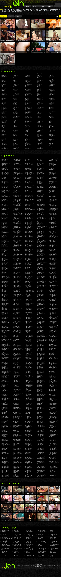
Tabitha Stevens (52, 339)
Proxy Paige (39, 454)
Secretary (39, 143)
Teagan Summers (53, 358)
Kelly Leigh (27, 350)
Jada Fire (27, 176)
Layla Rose (27, 449)
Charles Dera (16, 232)
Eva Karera (15, 397)
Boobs (2, 125)
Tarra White (51, 346)
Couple (14, 90)
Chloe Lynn (15, 253)
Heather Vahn (16, 458)
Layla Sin (27, 451)
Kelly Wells (27, 355)
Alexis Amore (4, 210)
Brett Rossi (3, 449)
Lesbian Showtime (42, 551)
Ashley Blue (3, 346)
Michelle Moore (40, 305)
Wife (50, 140)
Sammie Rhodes (53, 212)
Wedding (51, 136)
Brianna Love (4, 457)
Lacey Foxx (27, 422)
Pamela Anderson (41, 427)
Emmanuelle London (17, 382)
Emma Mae (15, 380)
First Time (15, 142)
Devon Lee (15, 344)
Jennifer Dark (28, 222)
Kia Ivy (26, 368)
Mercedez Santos (41, 287)
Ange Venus (3, 285)
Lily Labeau (39, 168)
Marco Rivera (40, 248)
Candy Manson (16, 182)
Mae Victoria (40, 237)
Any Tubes (3, 556)
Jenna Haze (27, 215)
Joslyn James (28, 273)
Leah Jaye (27, 454)
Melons (38, 76)
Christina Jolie (16, 259)
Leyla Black (39, 159)
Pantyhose (39, 107)
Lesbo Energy (41, 554)
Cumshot (15, 97)
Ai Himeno (3, 177)
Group (26, 97)
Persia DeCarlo (40, 439)
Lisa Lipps (39, 177)
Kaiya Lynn (27, 293)
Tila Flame (51, 386)
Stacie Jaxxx (52, 311)
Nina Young (39, 412)
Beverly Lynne (4, 415)
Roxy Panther (52, 191)
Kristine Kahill (28, 402)
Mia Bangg (39, 289)
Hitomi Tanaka (16, 466)
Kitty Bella (27, 388)
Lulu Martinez (40, 214)
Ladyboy (27, 133)
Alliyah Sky (3, 244)
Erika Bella (15, 390)
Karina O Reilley (28, 303)
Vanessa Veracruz (53, 420)
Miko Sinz (39, 312)
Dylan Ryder (16, 367)
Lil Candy (39, 164)
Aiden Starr (3, 181)
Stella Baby (51, 314)
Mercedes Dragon (41, 285)
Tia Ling (51, 375)
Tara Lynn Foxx (52, 345)
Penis (38, 109)
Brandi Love (3, 439)
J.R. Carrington (28, 174)
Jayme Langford (28, 206)
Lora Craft (39, 200)
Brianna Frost (4, 454)
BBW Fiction (28, 541)
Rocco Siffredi (52, 181)
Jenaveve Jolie (28, 213)
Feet (14, 135)
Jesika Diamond (28, 231)
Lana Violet (27, 434)
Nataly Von (39, 366)
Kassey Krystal (28, 313)
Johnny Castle (28, 264)
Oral (38, 98)
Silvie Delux (51, 272)
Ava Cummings (4, 381)
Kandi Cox (27, 294)
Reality (38, 131)
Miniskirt (39, 80)
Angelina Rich (4, 305)
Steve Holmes (52, 318)
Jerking (26, 124)
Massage (27, 148)
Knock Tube (16, 533)
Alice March (3, 226)
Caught (2, 143)
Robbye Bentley (52, 178)
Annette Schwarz (5, 330)
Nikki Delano (40, 400)
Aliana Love (3, 223)
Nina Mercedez (40, 411)
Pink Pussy (39, 449)
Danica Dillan (16, 316)
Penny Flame (40, 435)
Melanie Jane (40, 273)
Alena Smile (3, 195)
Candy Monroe (16, 183)
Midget (38, 77)
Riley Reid (51, 174)
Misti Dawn (39, 329)
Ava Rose (3, 386)
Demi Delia (15, 336)
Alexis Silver (3, 219)
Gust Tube (15, 530)
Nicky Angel (39, 377)
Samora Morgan (52, 214)
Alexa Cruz (3, 201)
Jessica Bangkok (29, 237)
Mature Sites (52, 538)
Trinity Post (51, 398)
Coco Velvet (15, 289)
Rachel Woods (40, 462)
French (26, 79)
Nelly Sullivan (40, 370)
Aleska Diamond (4, 196)
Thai (50, 109)
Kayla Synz (27, 339)
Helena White (16, 461)
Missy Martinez (40, 325)
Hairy (26, 99)
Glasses (27, 91)
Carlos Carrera (16, 192)
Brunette (3, 131)
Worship (51, 143)
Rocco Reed (52, 180)
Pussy (38, 130)
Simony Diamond (53, 278)
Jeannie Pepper (28, 210)
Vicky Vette (51, 438)
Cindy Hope (15, 272)
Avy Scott (3, 389)
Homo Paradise (41, 541)
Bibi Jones (3, 421)
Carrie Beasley (16, 208)
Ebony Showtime (29, 531)
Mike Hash (39, 311)
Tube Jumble (4, 544)
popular (27, 6)
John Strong (27, 263)
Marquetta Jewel (40, 258)
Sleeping (51, 79)
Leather (26, 136)
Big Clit (2, 107)
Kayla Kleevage (28, 337)
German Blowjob (22, 9)
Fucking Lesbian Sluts (6, 538)
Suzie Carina (52, 335)
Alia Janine (3, 222)
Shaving (39, 147)
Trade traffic (40, 564)
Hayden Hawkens (17, 453)
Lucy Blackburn (40, 209)
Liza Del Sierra (40, 183)
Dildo (14, 109)
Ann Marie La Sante (5, 325)
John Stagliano (28, 262)
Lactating (27, 131)
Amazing (3, 80)
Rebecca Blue (52, 159)
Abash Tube (4, 552)
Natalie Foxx (40, 358)
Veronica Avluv (52, 429)
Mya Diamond (40, 345)
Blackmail (3, 117)
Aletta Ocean (4, 198)
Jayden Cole (28, 201)
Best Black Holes (17, 545)
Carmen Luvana (16, 200)
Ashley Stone (4, 355)
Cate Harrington (16, 221)
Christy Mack (16, 266)
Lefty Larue (27, 457)
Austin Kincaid (4, 375)
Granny (26, 95)
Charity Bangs (16, 230)
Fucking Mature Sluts (42, 531)
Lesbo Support (4, 540)
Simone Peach (52, 273)
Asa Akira (3, 341)
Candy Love (15, 181)
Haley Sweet (16, 443)
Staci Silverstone (53, 308)
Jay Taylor (27, 200)
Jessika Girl (27, 251)
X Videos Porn (53, 554)
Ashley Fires (4, 349)
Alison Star (3, 235)
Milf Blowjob (4, 10)
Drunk (14, 118)
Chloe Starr (15, 255)
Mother (38, 85)
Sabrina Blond (52, 198)
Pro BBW (52, 542)
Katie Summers (28, 326)
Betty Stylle (3, 413)
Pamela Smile (40, 429)
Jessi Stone (27, 235)
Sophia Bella (52, 290)
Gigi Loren (15, 426)
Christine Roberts (17, 263)
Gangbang (27, 84)
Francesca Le (16, 408)
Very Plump (52, 545)
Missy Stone (40, 327)
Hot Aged (40, 545)
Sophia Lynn (52, 295)
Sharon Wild (52, 255)
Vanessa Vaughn (53, 418)
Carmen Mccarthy (17, 201)
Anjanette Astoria (5, 322)
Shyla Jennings (52, 266)
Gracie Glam (16, 436)
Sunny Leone (52, 331)
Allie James (3, 237)
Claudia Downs (16, 284)
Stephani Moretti (52, 316)
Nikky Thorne (40, 406)
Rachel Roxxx (40, 458)
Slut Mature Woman (54, 544)
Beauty (2, 103)
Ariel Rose (3, 336)
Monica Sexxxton (41, 337)
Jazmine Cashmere (29, 209)
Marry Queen (40, 260)
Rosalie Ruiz (52, 185)
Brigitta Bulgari (4, 461)
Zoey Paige (51, 474)
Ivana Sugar (27, 171)
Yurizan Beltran (52, 466)
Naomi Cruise (40, 352)
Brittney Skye (16, 158)
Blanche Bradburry (5, 426)
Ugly (50, 121)
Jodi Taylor (27, 259)
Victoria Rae (51, 445)
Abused (2, 75)
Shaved (38, 145)
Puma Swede (40, 456)
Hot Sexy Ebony (29, 534)
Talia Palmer (52, 340)
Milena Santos (40, 313)
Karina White (28, 305)
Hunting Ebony (4, 541)
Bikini (2, 112)
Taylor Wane (52, 355)
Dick (14, 108)
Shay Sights (51, 258)
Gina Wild (15, 430)
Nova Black (39, 417)
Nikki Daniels (40, 399)
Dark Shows (16, 549)
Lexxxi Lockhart (28, 475)
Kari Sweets (27, 300)
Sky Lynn (51, 282)
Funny (26, 81)
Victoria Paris (52, 443)
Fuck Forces (16, 547)
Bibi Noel (3, 422)
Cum (14, 95)
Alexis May (3, 218)
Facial (14, 130)
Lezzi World (40, 534)
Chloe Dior (15, 249)
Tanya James (52, 343)
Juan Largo (27, 275)
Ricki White (51, 169)
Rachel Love (40, 457)
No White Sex (28, 540)
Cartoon (2, 139)
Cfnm (2, 145)
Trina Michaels (52, 395)
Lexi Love (27, 470)
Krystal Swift (28, 409)
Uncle (50, 122)
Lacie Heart (27, 425)
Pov (38, 120)
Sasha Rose (52, 233)
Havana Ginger (16, 452)
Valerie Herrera (52, 407)
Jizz (26, 125)
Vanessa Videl (52, 421)
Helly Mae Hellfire (17, 462)
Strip (50, 95)
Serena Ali (51, 248)
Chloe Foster (16, 250)
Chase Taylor (16, 239)
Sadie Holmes (52, 200)
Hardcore (27, 102)
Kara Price (27, 296)
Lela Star (27, 459)
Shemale (39, 148)
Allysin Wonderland (5, 248)
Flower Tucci (16, 407)
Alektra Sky (3, 194)
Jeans (26, 122)
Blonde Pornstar (30, 9)
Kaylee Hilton (28, 343)
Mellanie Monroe (41, 281)
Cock (14, 81)
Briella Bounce (4, 459)
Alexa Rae (3, 206)
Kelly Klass (27, 349)
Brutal (2, 133)
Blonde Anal (10, 10)
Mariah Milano (40, 251)
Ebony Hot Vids (17, 556)
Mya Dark (39, 344)
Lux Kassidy (39, 219)
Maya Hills (39, 267)
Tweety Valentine (53, 400)
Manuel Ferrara (40, 245)
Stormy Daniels (52, 321)
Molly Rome (39, 334)
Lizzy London (40, 187)
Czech (14, 100)
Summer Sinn (52, 326)
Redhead (39, 133)
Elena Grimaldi (16, 368)
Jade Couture (28, 178)
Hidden (26, 104)
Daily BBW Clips (29, 548)
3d (1, 73)
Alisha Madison (4, 232)
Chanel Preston (16, 227)
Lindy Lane (39, 172)
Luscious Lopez (40, 218)
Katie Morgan (28, 323)
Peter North (39, 443)
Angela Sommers (5, 296)
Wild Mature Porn (54, 548)
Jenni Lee (27, 219)
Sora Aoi (51, 303)
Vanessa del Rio (52, 422)
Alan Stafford (4, 186)
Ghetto (26, 88)
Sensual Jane (52, 246)
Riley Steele (51, 176)
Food (26, 73)
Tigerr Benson (52, 385)
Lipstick (26, 143)
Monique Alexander (41, 340)
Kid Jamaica (27, 373)
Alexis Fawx (3, 214)
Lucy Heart (39, 210)
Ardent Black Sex (17, 544)
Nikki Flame (39, 402)
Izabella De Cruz (29, 172)
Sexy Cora (51, 250)
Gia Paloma (15, 421)
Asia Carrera (4, 363)
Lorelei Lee (39, 203)
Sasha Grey (51, 232)
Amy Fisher (3, 272)
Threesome (51, 111)
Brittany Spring (4, 475)
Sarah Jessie (52, 224)
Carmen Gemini (16, 198)
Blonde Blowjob (7, 9)
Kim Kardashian (28, 381)
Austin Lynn (3, 376)
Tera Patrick (51, 366)
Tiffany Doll (51, 376)
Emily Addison (16, 376)
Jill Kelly (27, 257)
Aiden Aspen (4, 180)
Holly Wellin (15, 471)
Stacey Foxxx (52, 305)
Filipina (14, 139)
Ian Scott (27, 159)
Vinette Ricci (52, 451)
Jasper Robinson (29, 199)
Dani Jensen (16, 314)
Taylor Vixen (51, 354)
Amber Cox (3, 258)
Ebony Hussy (4, 535)
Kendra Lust (27, 359)
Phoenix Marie (40, 447)
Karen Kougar (28, 299)
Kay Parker (27, 332)
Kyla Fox (27, 411)
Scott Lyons (51, 242)
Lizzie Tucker (40, 186)
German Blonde (15, 9)
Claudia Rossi (16, 286)
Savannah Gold (52, 237)
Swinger (51, 102)
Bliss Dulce (3, 427)
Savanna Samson (53, 236)
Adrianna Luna (4, 173)
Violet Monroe (52, 452)
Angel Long (3, 290)
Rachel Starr (40, 459)
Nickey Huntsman (41, 373)
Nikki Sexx (39, 404)
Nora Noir (39, 415)
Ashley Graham (4, 352)
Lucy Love (39, 213)
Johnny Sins (27, 267)
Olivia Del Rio (40, 421)
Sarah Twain (52, 228)
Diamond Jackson (17, 349)
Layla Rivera (28, 448)
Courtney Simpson (17, 295)
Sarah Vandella (52, 230)
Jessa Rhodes (28, 232)
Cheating (3, 147)
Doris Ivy (15, 363)
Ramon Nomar (40, 467)
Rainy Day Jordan (41, 466)
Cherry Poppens (16, 244)
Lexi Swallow (28, 471)
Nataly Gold (39, 364)
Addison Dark (4, 164)
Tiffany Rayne (52, 380)
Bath (2, 97)
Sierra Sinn (51, 269)
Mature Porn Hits (29, 537)
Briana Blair (3, 452)
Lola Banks (39, 190)
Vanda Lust (51, 412)
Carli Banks (15, 191)
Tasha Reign (52, 348)
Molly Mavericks (40, 332)
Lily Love (39, 169)
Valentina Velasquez (53, 406)
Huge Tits (41, 10)
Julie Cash (27, 282)
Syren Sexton (52, 337)
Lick (26, 140)
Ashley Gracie (4, 350)
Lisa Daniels (40, 176)
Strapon (51, 93)
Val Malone (51, 402)
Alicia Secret (4, 230)
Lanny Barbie (28, 436)
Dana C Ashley (16, 307)
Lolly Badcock (40, 194)
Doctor (14, 112)
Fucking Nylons (41, 535)
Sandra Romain (52, 215)
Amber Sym (3, 264)
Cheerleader (4, 148)
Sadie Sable (51, 201)
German (27, 86)
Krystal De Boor (28, 406)
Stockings (51, 91)
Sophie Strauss (52, 302)
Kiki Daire (27, 377)
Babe (2, 93)
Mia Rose (39, 296)
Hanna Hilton (16, 447)
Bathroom (3, 98)
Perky (38, 111)
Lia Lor (38, 162)
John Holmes (28, 260)
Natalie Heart (40, 359)
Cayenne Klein (16, 223)
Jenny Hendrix (28, 226)
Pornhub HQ (16, 552)
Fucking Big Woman (30, 555)
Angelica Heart (4, 303)
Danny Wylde (16, 321)
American (3, 81)
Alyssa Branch (4, 251)
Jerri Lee (27, 230)
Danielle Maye (16, 318)
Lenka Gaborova (29, 462)
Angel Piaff (3, 291)
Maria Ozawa (40, 250)
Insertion (27, 116)
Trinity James (52, 397)
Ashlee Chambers (5, 345)
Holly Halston (16, 467)
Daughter (15, 104)
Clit (13, 76)
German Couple (45, 9)
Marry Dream (40, 259)
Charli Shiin (15, 235)
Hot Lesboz (40, 547)
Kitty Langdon (28, 390)
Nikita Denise (40, 393)
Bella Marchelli (4, 404)
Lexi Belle (27, 465)
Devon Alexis (16, 343)
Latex (26, 134)
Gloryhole (27, 93)
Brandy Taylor (4, 443)
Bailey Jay (3, 393)
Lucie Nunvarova (41, 206)
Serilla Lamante (52, 249)
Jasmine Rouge (28, 196)
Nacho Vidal (39, 349)
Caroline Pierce (16, 205)
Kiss (26, 127)
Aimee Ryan (3, 183)
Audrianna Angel (4, 370)
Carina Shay (16, 189)
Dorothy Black (16, 364)
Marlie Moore (40, 257)
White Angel (51, 458)
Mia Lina (39, 293)
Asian (2, 88)
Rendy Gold (51, 168)
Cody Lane (15, 290)
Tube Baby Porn (17, 542)
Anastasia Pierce (5, 278)
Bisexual (3, 113)
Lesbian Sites (41, 552)
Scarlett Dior (52, 240)
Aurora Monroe (4, 372)
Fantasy (14, 133)
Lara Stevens (28, 438)
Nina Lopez (39, 409)
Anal (2, 82)
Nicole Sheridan (40, 386)
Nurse (38, 91)
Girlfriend (27, 89)
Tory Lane (51, 394)
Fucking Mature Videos (43, 533)
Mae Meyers (40, 236)
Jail (25, 120)
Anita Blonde (4, 314)
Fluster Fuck (28, 530)
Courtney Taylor (16, 296)
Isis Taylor (27, 167)
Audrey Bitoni (4, 367)
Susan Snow (52, 332)
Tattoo (50, 104)
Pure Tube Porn (17, 535)
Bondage (3, 124)
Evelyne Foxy (16, 400)
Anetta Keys (3, 284)
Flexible (14, 148)
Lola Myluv (39, 192)
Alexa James (4, 203)
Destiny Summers (17, 341)
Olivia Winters (40, 424)
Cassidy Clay (16, 217)
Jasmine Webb (28, 198)
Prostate (39, 125)
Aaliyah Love (4, 158)
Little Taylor (39, 180)
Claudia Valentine (17, 287)
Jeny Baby (27, 228)
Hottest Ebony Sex (29, 535)
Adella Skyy (3, 167)
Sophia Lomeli (52, 294)
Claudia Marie (16, 285)
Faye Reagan (16, 404)
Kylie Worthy (28, 417)
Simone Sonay (52, 277)
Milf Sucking (4, 11)
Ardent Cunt (52, 531)
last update (35, 6)
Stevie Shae (51, 320)
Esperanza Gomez (17, 393)
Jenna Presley (28, 218)
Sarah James (52, 223)
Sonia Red (51, 287)
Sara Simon (51, 219)
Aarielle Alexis (4, 159)
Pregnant (39, 121)
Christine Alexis (16, 262)
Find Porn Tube (53, 556)
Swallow (51, 99)
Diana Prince (16, 353)
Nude (38, 90)
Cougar (14, 89)
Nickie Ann (39, 376)
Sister (50, 75)
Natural (38, 88)
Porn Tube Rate (17, 534)
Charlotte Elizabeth (17, 236)
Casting (2, 142)
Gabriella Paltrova (17, 413)
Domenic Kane (16, 357)
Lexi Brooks (27, 467)
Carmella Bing (16, 196)
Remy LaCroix (52, 165)
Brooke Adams (16, 159)
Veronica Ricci (52, 431)
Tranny (50, 117)
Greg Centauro (16, 438)
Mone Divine (40, 335)
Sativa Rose (51, 235)
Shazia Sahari (52, 259)
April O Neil (3, 332)
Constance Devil (16, 291)
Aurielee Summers (5, 371)
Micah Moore (40, 299)
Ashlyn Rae (3, 359)
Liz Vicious (39, 182)
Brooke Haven (16, 162)
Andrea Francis (4, 281)
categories (50, 6)
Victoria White (52, 447)
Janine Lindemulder (29, 192)
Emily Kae (15, 377)
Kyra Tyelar (27, 420)
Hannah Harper (16, 448)
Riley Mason (52, 173)
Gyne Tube (16, 531)
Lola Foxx (39, 191)
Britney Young (4, 470)
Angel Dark (3, 286)
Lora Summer (40, 201)
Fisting (14, 144)
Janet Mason (28, 191)
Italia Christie (28, 168)
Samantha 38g (52, 205)
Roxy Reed (51, 194)
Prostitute (39, 126)
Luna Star (39, 215)
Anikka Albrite (4, 311)
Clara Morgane (16, 280)
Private (38, 124)
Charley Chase (16, 233)
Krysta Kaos (27, 403)
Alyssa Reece (4, 253)
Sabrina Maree (52, 199)
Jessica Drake (28, 240)
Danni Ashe (15, 320)
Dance (14, 103)
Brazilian (3, 127)
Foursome (27, 77)
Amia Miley (3, 267)
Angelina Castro (4, 304)
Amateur (3, 79)
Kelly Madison (28, 352)
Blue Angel (3, 430)
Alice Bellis (3, 224)
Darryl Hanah (16, 326)
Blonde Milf (52, 9)
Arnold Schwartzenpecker (7, 339)
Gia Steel (15, 422)
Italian (26, 118)
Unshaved (51, 126)
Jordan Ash (27, 271)
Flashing (15, 147)
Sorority (50, 82)
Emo (14, 121)
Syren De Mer (52, 336)
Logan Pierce (40, 189)
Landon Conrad (28, 435)
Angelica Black (4, 302)
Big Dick (3, 109)
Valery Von (51, 409)
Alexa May (3, 204)
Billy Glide (3, 424)
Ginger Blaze (16, 431)
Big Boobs (3, 106)
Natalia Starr (40, 357)
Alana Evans (4, 187)
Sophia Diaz (51, 291)
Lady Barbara (28, 426)
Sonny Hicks (52, 289)
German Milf (47, 10)
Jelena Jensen (28, 212)
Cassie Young (16, 219)
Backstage (3, 95)
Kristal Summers (28, 398)
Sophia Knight (52, 293)
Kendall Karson (28, 358)
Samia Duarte (52, 210)
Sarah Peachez (52, 226)
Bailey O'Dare (4, 394)
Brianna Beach (4, 453)
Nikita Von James (41, 394)
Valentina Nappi (52, 404)
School (38, 140)
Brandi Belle (3, 436)
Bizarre (2, 115)
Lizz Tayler (39, 185)
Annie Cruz (3, 331)
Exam (14, 125)
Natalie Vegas (40, 362)
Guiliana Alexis (16, 439)
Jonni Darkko (28, 269)
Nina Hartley (40, 407)
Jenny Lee (27, 227)
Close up (15, 77)
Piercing (39, 113)
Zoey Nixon (51, 472)
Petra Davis (39, 445)
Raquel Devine (40, 470)
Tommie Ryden (52, 389)
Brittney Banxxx (4, 476)
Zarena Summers (53, 467)
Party (38, 108)
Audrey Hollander (5, 368)
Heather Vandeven (17, 459)
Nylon (38, 93)
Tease (50, 107)
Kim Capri (27, 380)
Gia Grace (15, 420)
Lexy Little (27, 476)
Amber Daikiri (4, 259)
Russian (39, 139)
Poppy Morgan (40, 451)
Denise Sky (15, 337)
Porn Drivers (52, 535)
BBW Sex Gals (28, 542)
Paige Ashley (40, 425)
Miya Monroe (40, 330)
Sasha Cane (52, 231)
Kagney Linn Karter (29, 291)
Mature (38, 75)
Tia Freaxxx (51, 373)
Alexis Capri (3, 213)
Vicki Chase (51, 436)
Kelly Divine (27, 348)
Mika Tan (39, 309)
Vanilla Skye (51, 425)
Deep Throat (16, 106)
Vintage (50, 130)
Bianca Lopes (4, 418)
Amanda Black (4, 255)
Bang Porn (40, 544)
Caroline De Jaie (16, 204)
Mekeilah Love (40, 272)
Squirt (50, 89)
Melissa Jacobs (40, 276)
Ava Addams (4, 379)
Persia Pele (39, 442)
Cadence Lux (16, 171)
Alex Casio (3, 199)
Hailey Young (16, 442)
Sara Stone (51, 221)
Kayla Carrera (28, 336)
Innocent (27, 115)
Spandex (51, 84)
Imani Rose (27, 160)
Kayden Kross (28, 335)
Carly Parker (16, 194)
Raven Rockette (40, 474)
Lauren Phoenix (28, 445)
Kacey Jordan (28, 286)
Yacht (50, 144)
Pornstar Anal (53, 10)
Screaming (39, 142)
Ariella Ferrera (4, 337)
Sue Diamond (52, 322)
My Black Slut (28, 538)
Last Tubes (16, 555)
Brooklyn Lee (16, 165)
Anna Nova (3, 326)
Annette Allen (4, 329)
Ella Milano (15, 372)
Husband (27, 112)
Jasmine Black (28, 194)
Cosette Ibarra (16, 293)
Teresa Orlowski (52, 367)
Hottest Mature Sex (42, 548)
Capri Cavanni (16, 187)
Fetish (14, 138)
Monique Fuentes (41, 341)
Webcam (51, 135)
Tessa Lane (51, 371)
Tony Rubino (52, 390)
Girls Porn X (52, 551)
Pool (38, 117)
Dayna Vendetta (16, 329)
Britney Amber (4, 465)
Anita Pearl (3, 321)
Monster (39, 84)
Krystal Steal (28, 408)
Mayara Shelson (40, 268)
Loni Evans (39, 198)
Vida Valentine (52, 449)
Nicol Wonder (40, 380)
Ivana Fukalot (28, 169)
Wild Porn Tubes (5, 548)
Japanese (27, 121)
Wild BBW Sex (53, 547)
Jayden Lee (27, 204)
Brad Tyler (3, 435)
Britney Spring (4, 468)
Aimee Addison (4, 182)
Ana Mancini (4, 275)
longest (42, 6)
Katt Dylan (27, 330)
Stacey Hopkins (52, 307)
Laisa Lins (27, 429)
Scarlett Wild (52, 241)
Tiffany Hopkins (52, 377)
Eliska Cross (16, 370)
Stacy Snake (52, 313)
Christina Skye (16, 260)
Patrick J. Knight (40, 433)
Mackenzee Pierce (41, 226)
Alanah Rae (3, 189)
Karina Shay (27, 304)
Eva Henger (15, 395)
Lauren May (27, 444)
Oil (37, 95)
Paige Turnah (40, 426)
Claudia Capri (16, 282)
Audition (3, 90)
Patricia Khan (40, 431)
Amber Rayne (4, 263)
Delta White (15, 335)
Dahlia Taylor (16, 302)
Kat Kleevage (28, 314)
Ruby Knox (51, 195)
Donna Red (15, 362)
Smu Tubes (16, 541)
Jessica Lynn (28, 244)
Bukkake (3, 134)
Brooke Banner (16, 160)
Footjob (26, 75)
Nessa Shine (40, 372)
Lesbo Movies (41, 555)
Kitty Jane (27, 389)
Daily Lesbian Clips (29, 549)
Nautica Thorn (40, 368)
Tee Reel (51, 362)
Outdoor (39, 103)
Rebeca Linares (52, 158)
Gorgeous (27, 94)
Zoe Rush (51, 468)
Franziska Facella (17, 411)
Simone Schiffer (52, 276)
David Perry (15, 327)
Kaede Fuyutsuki (29, 290)
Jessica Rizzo (28, 246)
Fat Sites (27, 552)
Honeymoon (27, 107)
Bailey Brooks (4, 391)
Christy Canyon (16, 264)
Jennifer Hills (28, 223)
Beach (2, 102)
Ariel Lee (3, 335)
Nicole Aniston (40, 381)
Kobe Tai (27, 393)
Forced (26, 76)
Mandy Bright (40, 242)
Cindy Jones (16, 273)
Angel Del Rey (4, 287)
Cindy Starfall (16, 275)
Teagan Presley (52, 357)
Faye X (14, 406)
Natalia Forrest (40, 354)
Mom (38, 81)
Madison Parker (40, 233)
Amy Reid (3, 273)
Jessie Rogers (28, 249)
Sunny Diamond (52, 329)
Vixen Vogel (51, 456)
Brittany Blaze (4, 472)
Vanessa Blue (52, 413)
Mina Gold (39, 317)
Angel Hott (3, 289)
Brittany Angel (4, 471)
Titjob (50, 113)
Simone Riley (52, 275)
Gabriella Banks (16, 412)
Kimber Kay (27, 382)
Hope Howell (28, 158)
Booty (2, 126)
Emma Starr (15, 381)
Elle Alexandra (16, 373)
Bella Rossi (3, 407)
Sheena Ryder (52, 260)
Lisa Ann (39, 174)
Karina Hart (27, 302)
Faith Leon (15, 403)
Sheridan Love (52, 264)
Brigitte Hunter (4, 462)
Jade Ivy (27, 180)
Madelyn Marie (40, 228)
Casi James (15, 212)
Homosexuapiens (5, 530)
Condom (15, 88)
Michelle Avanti (40, 302)
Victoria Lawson (52, 442)
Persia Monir (40, 440)
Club (14, 80)
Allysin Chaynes (4, 246)
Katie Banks (27, 320)
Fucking (26, 80)
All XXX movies (41, 556)
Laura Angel (27, 442)
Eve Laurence (16, 399)
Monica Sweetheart (41, 339)
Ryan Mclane (52, 196)
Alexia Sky (3, 209)
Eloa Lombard (16, 375)
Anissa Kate (3, 312)
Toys (50, 116)
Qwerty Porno (53, 537)
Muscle (38, 86)
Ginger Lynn (15, 433)
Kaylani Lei (27, 340)
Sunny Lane (51, 330)
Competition (15, 85)
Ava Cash (3, 380)
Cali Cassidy (16, 172)
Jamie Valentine (28, 185)
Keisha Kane (28, 345)
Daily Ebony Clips (17, 548)
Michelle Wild (40, 308)
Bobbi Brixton (4, 431)
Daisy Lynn (15, 304)
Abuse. (41, 566)
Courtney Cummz (17, 294)
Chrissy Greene (16, 257)
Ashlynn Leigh (4, 362)
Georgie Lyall (16, 418)
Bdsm (2, 100)
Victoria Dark (52, 440)
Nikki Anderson (40, 395)
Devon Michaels (16, 345)
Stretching (51, 94)
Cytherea (15, 300)
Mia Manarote (40, 295)
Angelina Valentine (5, 307)
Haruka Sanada (16, 451)
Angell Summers (4, 309)
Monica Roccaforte (41, 336)
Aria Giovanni (4, 334)
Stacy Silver (51, 312)
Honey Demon (16, 474)
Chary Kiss (15, 237)
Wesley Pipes (52, 457)
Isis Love (27, 165)
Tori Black (51, 391)
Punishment (39, 129)
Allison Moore (4, 241)
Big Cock (3, 108)
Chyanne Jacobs (17, 267)
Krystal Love (28, 407)
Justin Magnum (28, 284)
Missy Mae (39, 323)
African (2, 77)
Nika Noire (39, 389)
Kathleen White (28, 317)
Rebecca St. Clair (53, 160)
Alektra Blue (3, 192)
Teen (50, 108)
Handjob (27, 100)
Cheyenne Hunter (17, 245)
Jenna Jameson (28, 217)
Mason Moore (40, 263)
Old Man (39, 97)
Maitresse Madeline (41, 240)
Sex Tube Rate (16, 538)
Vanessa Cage (52, 415)
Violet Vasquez (52, 453)
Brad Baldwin (4, 434)
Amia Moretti (4, 268)
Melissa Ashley (40, 275)
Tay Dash (51, 352)
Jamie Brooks (28, 182)
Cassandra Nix (16, 215)
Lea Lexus (27, 452)
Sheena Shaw (52, 262)
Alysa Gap (3, 250)
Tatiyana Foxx (52, 350)
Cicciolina (15, 268)
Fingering (15, 140)
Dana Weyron (16, 311)
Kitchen (26, 129)
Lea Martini (27, 453)
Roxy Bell (51, 189)
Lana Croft (27, 431)
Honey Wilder (16, 475)
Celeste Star (16, 224)
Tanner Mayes (52, 341)
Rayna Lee (39, 476)
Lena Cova (27, 461)
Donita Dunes (16, 358)
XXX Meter (52, 549)
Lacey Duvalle (28, 421)
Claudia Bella (16, 281)
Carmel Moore (16, 195)
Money (38, 82)
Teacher (51, 106)
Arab (2, 86)
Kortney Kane (28, 395)
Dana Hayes (16, 309)
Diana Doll (15, 352)
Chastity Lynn (16, 240)
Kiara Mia (27, 372)
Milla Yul (39, 316)
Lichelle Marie (40, 163)
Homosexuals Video (42, 542)
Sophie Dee (51, 296)
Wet (50, 138)
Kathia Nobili (28, 316)
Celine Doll (15, 226)
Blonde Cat (3, 429)
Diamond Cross (16, 346)
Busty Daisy (15, 169)
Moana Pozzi (40, 331)
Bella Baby (3, 402)
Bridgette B (3, 458)
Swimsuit (51, 100)
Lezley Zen (39, 160)
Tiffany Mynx (52, 379)
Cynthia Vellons (16, 299)
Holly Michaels (16, 470)
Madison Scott (40, 235)
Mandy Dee (39, 244)
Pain (38, 104)
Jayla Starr (27, 205)
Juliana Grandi (28, 281)
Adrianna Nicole (4, 174)
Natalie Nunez (40, 361)
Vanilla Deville (52, 424)
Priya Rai (39, 453)
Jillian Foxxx (27, 258)
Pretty (38, 122)
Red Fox (51, 162)
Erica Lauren (16, 388)
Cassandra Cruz (16, 214)
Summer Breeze (52, 323)
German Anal (57, 9)
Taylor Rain (51, 353)
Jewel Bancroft (28, 254)
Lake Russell (28, 430)
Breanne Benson (5, 444)
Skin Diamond (52, 281)
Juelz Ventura (28, 276)
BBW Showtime (29, 544)
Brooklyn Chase (16, 164)
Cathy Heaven (16, 222)
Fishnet (14, 143)
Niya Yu (38, 413)
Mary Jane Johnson (41, 262)
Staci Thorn (51, 309)
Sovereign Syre (52, 304)
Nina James (39, 408)
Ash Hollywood (4, 344)
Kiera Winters (28, 376)
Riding (38, 136)
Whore (50, 139)
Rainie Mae (39, 465)
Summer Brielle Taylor (54, 325)
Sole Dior (51, 286)
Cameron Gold (16, 176)
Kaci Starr (27, 287)
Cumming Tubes (29, 547)
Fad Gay (27, 554)
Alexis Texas (4, 221)
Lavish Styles (28, 447)
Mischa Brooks (40, 321)
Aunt (2, 91)
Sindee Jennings (53, 280)
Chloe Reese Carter (17, 254)
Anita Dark (3, 318)
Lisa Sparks (39, 178)
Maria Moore (40, 249)
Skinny (50, 76)
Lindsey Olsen (40, 171)
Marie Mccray (40, 254)
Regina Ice (51, 163)
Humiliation (27, 111)
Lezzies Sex (52, 533)
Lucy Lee (39, 212)
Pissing (38, 115)
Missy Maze (39, 326)
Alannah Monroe (4, 190)
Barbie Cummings (5, 398)
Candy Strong (16, 185)
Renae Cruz (51, 167)
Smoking (51, 80)
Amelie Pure (3, 266)
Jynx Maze (27, 285)
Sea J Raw (51, 244)
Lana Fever (27, 433)
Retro (38, 134)
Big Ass (2, 104)
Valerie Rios (51, 408)
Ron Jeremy (51, 183)
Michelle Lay (40, 303)
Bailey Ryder (4, 395)
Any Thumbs (4, 555)
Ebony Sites (28, 533)
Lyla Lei (38, 222)
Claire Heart (15, 277)
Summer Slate (52, 327)
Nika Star (39, 390)
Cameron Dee (16, 174)
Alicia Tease (3, 231)
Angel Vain (3, 295)
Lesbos (51, 530)
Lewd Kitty (3, 531)
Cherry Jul (15, 242)
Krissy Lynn (27, 397)
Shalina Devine (52, 253)
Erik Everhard (16, 389)
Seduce (38, 144)
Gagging (27, 82)
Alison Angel (4, 233)
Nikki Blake (39, 398)
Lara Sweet (27, 439)
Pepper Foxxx (40, 438)
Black (2, 116)
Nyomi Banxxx (40, 418)
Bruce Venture (16, 167)
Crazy (14, 91)
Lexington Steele (29, 474)
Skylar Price (51, 284)
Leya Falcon (40, 158)
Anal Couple (30, 10)
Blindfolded (3, 118)
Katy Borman (28, 331)
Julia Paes (27, 280)
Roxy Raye (51, 192)
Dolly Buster (15, 355)
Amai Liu (3, 254)
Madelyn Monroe (41, 230)
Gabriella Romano (17, 415)
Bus (2, 135)
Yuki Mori (51, 465)
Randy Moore (40, 468)
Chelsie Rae (15, 241)
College (14, 84)
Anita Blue (3, 316)
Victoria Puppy (52, 444)
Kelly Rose (27, 353)
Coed (14, 82)
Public (38, 127)
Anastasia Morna (5, 277)
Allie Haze (3, 236)
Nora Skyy (39, 416)
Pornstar (39, 118)
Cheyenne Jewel (16, 246)
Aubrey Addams (4, 364)
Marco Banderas (40, 246)
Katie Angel (27, 318)
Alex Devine (3, 200)
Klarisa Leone (28, 391)
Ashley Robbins (4, 354)
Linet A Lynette (40, 173)
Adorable (3, 76)
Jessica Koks (28, 242)
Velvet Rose (51, 427)
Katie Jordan (28, 321)
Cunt (14, 98)
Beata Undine (4, 400)
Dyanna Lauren (16, 366)
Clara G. (15, 278)
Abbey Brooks (4, 160)
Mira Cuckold (40, 318)
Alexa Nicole (4, 205)
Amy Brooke (3, 271)
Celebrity (3, 144)
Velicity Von (51, 426)
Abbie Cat (3, 162)
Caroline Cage (16, 203)
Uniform (51, 125)
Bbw (2, 99)
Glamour (27, 90)
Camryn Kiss (16, 178)
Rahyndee (39, 463)
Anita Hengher (4, 320)
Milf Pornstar (36, 10)
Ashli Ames (3, 358)
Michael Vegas (40, 300)
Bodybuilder (3, 122)
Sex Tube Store (17, 540)
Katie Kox (27, 322)
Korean (26, 130)
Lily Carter (39, 167)
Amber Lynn (3, 262)
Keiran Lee (27, 344)
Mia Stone (39, 298)
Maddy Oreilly (40, 227)
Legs (26, 138)
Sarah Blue (51, 222)
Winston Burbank (53, 461)
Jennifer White (28, 224)
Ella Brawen (15, 371)
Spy (50, 88)
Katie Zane (27, 327)
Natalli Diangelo (40, 363)
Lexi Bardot (27, 463)
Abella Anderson (4, 163)
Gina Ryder (15, 429)
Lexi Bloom (27, 466)
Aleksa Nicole (4, 191)
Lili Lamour (39, 165)
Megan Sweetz (40, 271)
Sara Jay (51, 217)
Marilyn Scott (40, 255)
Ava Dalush (3, 382)
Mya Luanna (40, 346)
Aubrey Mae (3, 366)
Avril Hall (3, 388)
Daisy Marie (15, 305)
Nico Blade (39, 379)
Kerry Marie (27, 366)
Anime (2, 84)
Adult (2, 554)
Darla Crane (15, 325)
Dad (14, 102)
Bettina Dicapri (4, 411)
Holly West (15, 472)
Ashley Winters (4, 357)
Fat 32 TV (27, 551)
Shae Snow (51, 251)
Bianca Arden (4, 416)
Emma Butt (15, 379)
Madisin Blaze (40, 231)
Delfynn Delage (16, 334)
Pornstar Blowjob (38, 9)
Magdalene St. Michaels (42, 239)
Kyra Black (27, 418)
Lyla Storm (39, 223)
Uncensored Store (5, 545)
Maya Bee (39, 266)
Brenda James (4, 448)
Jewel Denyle (28, 255)
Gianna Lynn (16, 424)
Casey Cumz (16, 210)
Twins (50, 120)
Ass (2, 89)
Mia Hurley (39, 290)
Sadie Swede (52, 203)
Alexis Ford (3, 215)
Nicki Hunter (40, 375)
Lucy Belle (39, 208)
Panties (38, 106)
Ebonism (15, 551)
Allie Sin (3, 240)
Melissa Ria (39, 280)
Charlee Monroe (16, 231)
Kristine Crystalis (29, 400)
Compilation (15, 86)
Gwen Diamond (16, 440)
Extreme (15, 127)
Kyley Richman (28, 415)
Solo (50, 81)
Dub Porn (27, 556)
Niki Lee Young (40, 391)
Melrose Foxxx (40, 282)
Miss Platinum (40, 322)
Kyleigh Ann (27, 413)
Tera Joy (51, 364)
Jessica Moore (28, 245)
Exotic (14, 126)
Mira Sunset (39, 320)
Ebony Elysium (16, 554)
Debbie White (16, 330)
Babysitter (3, 94)
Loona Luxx (39, 199)
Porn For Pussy (53, 552)
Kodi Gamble (28, 394)
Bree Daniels (4, 445)
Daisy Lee (15, 303)
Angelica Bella (4, 300)
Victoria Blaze (52, 439)
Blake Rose (3, 425)
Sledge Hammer (52, 285)
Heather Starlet (16, 456)
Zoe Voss (51, 470)
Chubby (14, 73)
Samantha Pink (52, 206)
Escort (14, 124)
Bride (2, 129)
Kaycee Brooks (28, 334)
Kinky (26, 126)
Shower (50, 73)
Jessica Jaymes (28, 241)
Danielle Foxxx (16, 317)
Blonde (2, 120)
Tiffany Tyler (51, 384)
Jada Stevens (28, 177)
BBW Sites (27, 545)
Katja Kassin (28, 329)
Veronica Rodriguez (53, 433)
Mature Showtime (5, 542)
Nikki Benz (39, 397)
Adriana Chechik (4, 169)
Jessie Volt (27, 250)
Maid (26, 145)
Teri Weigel (51, 368)
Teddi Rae (51, 361)
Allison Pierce (4, 242)
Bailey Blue (3, 390)
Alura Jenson (4, 249)
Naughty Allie (40, 367)
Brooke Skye (16, 163)
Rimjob (38, 138)
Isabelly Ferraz (28, 164)
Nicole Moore (40, 384)
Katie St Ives (28, 325)
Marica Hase (40, 253)
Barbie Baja (3, 397)
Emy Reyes (15, 384)
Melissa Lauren (40, 277)
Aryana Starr (4, 340)
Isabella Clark (28, 163)
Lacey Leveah (28, 424)
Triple (50, 118)
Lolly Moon (39, 195)
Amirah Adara (4, 269)
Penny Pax (39, 436)
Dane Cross (15, 312)
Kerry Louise (28, 364)
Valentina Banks (52, 403)
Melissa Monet (40, 278)
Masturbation (40, 73)
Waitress (51, 134)
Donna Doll (15, 361)
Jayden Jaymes (28, 203)
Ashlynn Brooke (4, 361)
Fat (13, 134)
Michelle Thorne (40, 307)
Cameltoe (3, 138)
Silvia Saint (51, 271)
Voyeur (50, 133)
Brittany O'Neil (4, 474)
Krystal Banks (28, 404)
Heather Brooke (16, 454)
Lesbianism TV (41, 549)
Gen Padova (16, 417)
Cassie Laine (16, 218)
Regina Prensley (52, 164)
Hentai (26, 103)
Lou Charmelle (40, 205)
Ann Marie (3, 323)
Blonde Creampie (19, 11)
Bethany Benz (4, 409)
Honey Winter (16, 476)
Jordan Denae (28, 272)
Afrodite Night (4, 176)
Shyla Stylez (52, 267)
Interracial (27, 117)
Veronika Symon (52, 434)
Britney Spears (4, 467)
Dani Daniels (16, 313)
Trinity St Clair (52, 399)
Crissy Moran (16, 298)
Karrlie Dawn (28, 309)
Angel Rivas (3, 294)
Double (14, 117)
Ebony (14, 120)
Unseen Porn (4, 547)
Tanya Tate (51, 344)
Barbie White (4, 399)
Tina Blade (51, 388)
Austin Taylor (4, 377)
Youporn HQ (4, 551)
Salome (50, 204)
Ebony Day (4, 534)
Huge (26, 109)
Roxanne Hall (52, 186)
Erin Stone (15, 391)
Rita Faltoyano (52, 177)
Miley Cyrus (39, 314)
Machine (27, 144)
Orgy (38, 100)
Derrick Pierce (16, 339)
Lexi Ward (27, 472)
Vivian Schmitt (52, 454)
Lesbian (26, 139)
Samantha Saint (52, 209)
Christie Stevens (16, 258)
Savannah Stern (52, 239)
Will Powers (51, 459)
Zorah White (52, 475)
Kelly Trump (27, 354)
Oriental (39, 102)
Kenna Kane (28, 362)
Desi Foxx (15, 340)
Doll (14, 115)
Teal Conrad (51, 359)
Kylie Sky (27, 416)
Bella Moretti (4, 406)
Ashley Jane (3, 353)
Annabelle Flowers (5, 327)
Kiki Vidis (27, 379)
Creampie (15, 93)
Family (14, 131)
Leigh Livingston (28, 458)
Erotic (14, 122)
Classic (14, 75)
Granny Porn (40, 538)
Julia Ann (27, 277)
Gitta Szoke (15, 434)
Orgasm (39, 99)
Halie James (16, 445)
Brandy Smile (4, 442)
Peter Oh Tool (40, 444)
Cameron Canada (17, 173)
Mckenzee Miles (40, 269)
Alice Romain (4, 227)
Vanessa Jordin (52, 417)
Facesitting (15, 129)
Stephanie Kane (52, 317)
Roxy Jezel (51, 190)
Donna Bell (15, 359)
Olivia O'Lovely (40, 422)
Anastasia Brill (4, 276)
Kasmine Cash (28, 312)
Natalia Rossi (40, 355)
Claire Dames (16, 276)
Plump (38, 116)
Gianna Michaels (17, 425)
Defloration (15, 107)
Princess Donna (40, 452)
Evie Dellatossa (16, 402)
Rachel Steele (40, 461)
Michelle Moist (40, 304)
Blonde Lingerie (23, 10)
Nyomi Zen (39, 420)
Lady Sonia (27, 427)
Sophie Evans (52, 298)
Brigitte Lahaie (4, 463)
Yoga (50, 145)
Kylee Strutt (27, 412)
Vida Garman (52, 448)
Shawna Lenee (52, 257)
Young (50, 147)
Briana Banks (4, 451)
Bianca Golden (4, 417)
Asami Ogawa (4, 343)
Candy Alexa (16, 180)
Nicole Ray (39, 385)
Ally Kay (3, 245)
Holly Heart (15, 468)
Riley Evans (51, 172)
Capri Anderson (16, 186)
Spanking (51, 85)
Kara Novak (27, 295)
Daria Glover (16, 323)
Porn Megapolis (53, 541)
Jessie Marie (28, 248)
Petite (38, 112)
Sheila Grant (52, 263)
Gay (26, 85)
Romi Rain (51, 182)
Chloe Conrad (16, 248)
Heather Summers (17, 457)
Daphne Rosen (16, 322)
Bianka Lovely (4, 420)
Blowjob (2, 121)
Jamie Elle (27, 183)
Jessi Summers (28, 236)
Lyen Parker (39, 221)
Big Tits (2, 111)
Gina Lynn (15, 427)
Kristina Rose (28, 399)
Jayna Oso (27, 208)
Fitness (14, 145)
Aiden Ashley (4, 178)
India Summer (28, 162)
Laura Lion (27, 443)
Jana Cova (27, 186)
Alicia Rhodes (4, 228)
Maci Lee (39, 224)
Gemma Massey (16, 416)
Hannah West (16, 449)
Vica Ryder (51, 435)
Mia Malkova (40, 294)
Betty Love (3, 412)
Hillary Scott (15, 465)
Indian (26, 113)
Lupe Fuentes (40, 217)
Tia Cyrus (51, 372)
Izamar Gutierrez (29, 173)
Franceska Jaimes (17, 409)
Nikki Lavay (39, 403)
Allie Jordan (3, 239)
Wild (50, 142)
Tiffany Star (51, 382)
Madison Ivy (39, 232)
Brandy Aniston (4, 440)
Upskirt (50, 127)
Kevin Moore (28, 367)
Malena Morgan (40, 241)
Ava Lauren (3, 385)
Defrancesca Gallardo (18, 332)
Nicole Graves (40, 382)
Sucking (51, 98)
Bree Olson (3, 447)
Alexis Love (3, 217)
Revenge (39, 135)
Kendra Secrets (28, 361)
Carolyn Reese (16, 206)
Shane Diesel (52, 254)
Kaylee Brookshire (29, 341)
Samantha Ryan (52, 208)
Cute (14, 99)
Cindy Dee (15, 269)
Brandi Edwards (4, 438)
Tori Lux (51, 393)
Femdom (15, 136)
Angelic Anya (4, 298)
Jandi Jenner (28, 187)
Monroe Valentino (41, 343)
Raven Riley (39, 472)
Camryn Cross (16, 177)
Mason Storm (40, 264)
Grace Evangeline (17, 435)
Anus (2, 85)
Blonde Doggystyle (11, 11)
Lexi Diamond (28, 468)
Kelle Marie (27, 346)
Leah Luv (27, 456)
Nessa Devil (39, 371)
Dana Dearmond (16, 308)
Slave (50, 77)
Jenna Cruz (27, 214)
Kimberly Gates (28, 384)
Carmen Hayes (16, 199)
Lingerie (27, 142)
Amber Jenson (4, 260)
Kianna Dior (27, 370)
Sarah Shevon (52, 227)
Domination (15, 116)
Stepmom (51, 90)
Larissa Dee (27, 440)
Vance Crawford (52, 411)
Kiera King (27, 375)
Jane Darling (28, 189)
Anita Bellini (3, 313)
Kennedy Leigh (28, 363)
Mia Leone (39, 291)
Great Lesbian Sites (42, 540)
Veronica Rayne (52, 430)
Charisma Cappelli (17, 228)
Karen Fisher (28, 298)
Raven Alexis (40, 471)
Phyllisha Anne (40, 448)
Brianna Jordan (4, 456)
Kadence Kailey (28, 289)
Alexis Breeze (4, 212)
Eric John (15, 385)
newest (11, 16)
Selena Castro (52, 245)
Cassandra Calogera (17, 213)
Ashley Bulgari (4, 348)
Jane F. (26, 190)
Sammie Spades (52, 213)
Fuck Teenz (40, 537)
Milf (37, 79)
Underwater (51, 124)
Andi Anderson (4, 280)
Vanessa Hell (52, 416)
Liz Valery (39, 181)
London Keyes (40, 196)
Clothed (14, 79)
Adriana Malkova (5, 171)
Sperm (50, 86)
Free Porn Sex (53, 555)
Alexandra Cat (4, 208)
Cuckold (15, 94)
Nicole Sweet (40, 388)
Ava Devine (3, 384)
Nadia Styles (40, 350)
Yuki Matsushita (52, 463)
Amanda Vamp (4, 257)
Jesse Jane (27, 233)
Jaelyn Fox (27, 181)
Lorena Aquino (40, 204)
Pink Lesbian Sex (54, 540)
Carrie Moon (16, 209)
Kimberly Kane (28, 385)
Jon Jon (26, 268)
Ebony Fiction (4, 533)
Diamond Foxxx (16, 348)
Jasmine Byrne (28, 195)
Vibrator (50, 129)
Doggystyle (15, 113)
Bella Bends (3, 403)
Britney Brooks (4, 466)
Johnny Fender (28, 266)
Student (50, 97)
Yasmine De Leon (53, 462)
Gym (26, 98)
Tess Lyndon (52, 370)
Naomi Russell (40, 353)
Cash (2, 140)
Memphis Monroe (41, 284)
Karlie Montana (28, 307)
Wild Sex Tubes (5, 549)
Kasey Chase (28, 311)
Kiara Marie (27, 371)
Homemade (27, 106)
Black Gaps (4, 537)
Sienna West (52, 268)
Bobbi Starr (3, 433)
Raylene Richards (41, 475)
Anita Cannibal (4, 317)
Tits (50, 115)
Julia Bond (27, 278)
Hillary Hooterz (16, 463)
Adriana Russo (4, 172)
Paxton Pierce (40, 434)
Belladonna (3, 408)
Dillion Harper (16, 354)
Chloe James (16, 251)
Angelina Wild (4, 308)
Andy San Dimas (5, 282)
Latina (26, 135)
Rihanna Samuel (53, 171)
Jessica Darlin (28, 239)
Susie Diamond (52, 334)
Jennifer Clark (28, 221)
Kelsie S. (27, 357)
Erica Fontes (16, 386)
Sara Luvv (51, 218)
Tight (50, 112)
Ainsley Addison (4, 185)
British (2, 130)
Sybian (50, 103)
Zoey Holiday (52, 471)
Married (26, 147)
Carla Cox (15, 190)
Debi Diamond (16, 331)
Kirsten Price (28, 386)
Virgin (50, 131)
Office (38, 94)
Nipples (38, 89)
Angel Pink (3, 293)
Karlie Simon (28, 308)
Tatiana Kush (52, 349)
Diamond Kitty (16, 350)
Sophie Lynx (52, 299)
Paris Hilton (39, 430)
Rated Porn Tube (17, 537)
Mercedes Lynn (40, 286)
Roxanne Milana (52, 187)
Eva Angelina (16, 394)
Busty (2, 136)
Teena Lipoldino (52, 363)
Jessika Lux (27, 253)
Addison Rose (4, 165)
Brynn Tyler (15, 168)
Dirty (14, 111)
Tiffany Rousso (52, 381)
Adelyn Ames (4, 168)
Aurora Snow (4, 373)
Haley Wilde (15, 444)
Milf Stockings (16, 10)
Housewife (27, 108)
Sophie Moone (52, 300)
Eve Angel (15, 398)
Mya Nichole (40, 348)
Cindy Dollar (15, 271)
